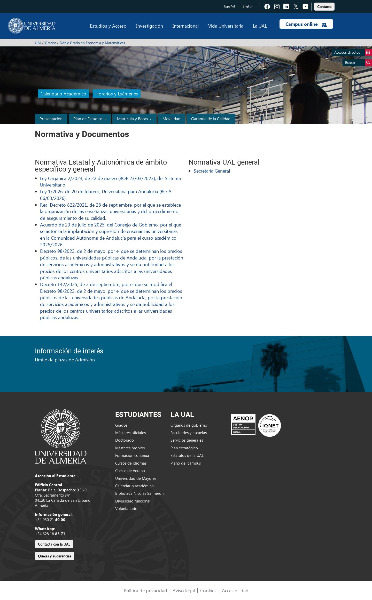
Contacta (324, 6)
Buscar (358, 62)
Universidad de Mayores (135, 478)
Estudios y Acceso (108, 25)
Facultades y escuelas (189, 432)
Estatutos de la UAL (187, 455)
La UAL (260, 25)
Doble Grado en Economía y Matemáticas (92, 42)
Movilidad (171, 118)
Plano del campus (186, 463)
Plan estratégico (184, 447)
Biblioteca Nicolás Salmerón (139, 493)
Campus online (306, 24)
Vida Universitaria (225, 25)
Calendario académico (134, 485)
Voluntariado (126, 508)
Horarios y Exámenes (116, 94)
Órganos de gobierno (189, 425)
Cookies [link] (208, 590)
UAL (38, 42)
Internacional (186, 25)
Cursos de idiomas (130, 463)
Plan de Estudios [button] (89, 118)
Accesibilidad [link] (235, 590)
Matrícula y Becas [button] (134, 118)
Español (229, 6)
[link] (324, 6)
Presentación (51, 118)
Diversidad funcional (132, 501)
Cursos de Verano (130, 470)
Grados (50, 42)
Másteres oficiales (130, 432)
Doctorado (124, 440)
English (248, 6)
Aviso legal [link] (184, 590)
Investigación (149, 25)
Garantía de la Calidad (210, 118)
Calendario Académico (63, 94)
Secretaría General (212, 170)
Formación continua (132, 455)
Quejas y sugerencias (54, 556)
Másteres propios (130, 447)
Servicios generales (187, 440)
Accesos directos (353, 52)
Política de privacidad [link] (145, 590)
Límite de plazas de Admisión (65, 359)
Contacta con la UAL (54, 544)
